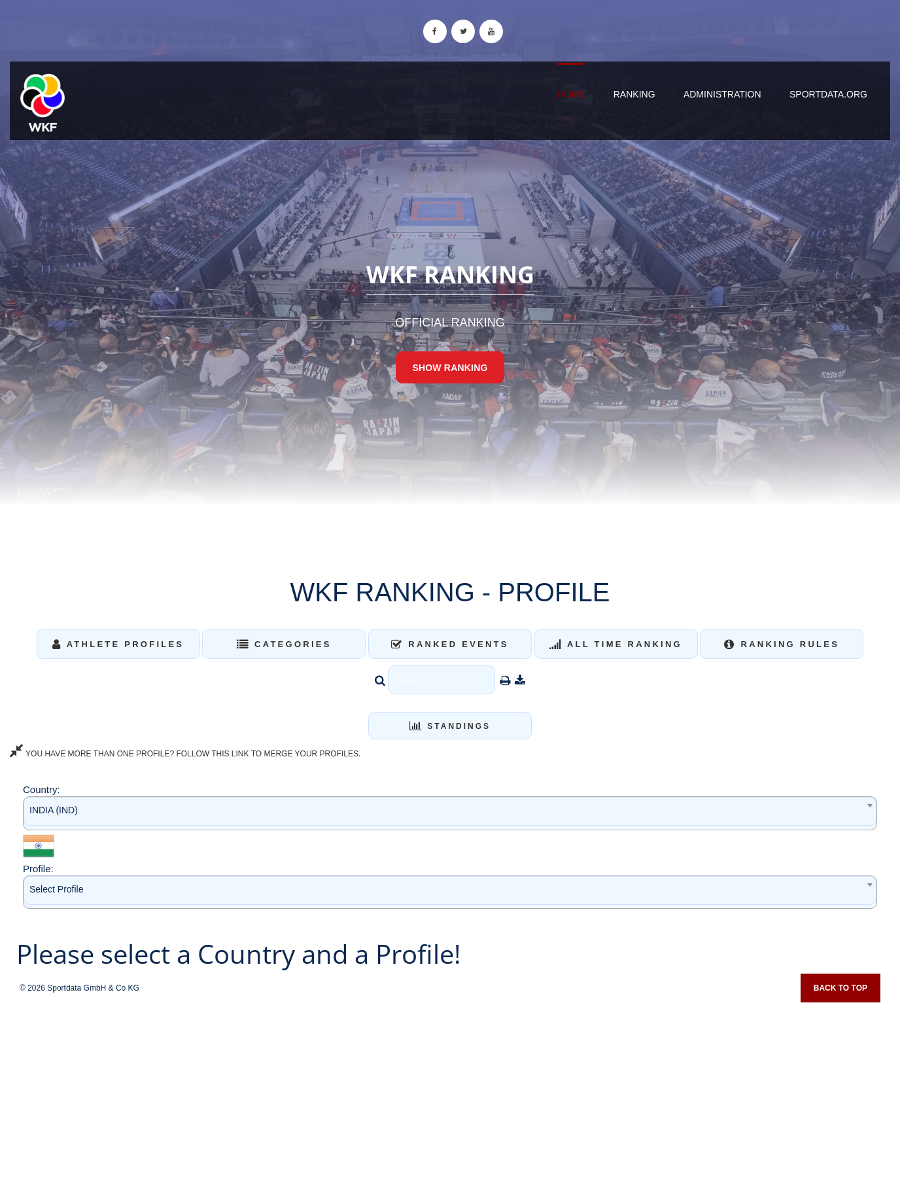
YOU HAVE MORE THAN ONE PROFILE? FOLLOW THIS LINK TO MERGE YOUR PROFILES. (185, 753)
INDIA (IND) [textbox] (53, 810)
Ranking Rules (781, 644)
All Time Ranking (615, 644)
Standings (450, 726)
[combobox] (450, 813)
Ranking (634, 94)
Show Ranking (449, 367)
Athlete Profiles (118, 644)
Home (571, 94)
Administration (722, 94)
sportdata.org (828, 94)
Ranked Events (450, 644)
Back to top (840, 988)
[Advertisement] (450, 1088)
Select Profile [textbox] (56, 889)
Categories (284, 644)
